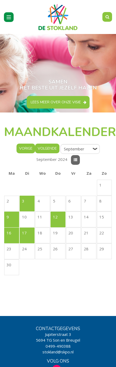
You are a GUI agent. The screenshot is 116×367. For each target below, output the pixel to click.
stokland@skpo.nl (58, 351)
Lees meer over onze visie (56, 102)
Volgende (47, 148)
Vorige (25, 148)
